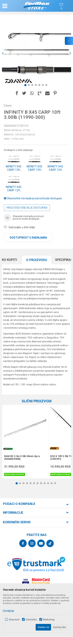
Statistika (31, 619)
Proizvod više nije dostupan (26, 207)
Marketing (49, 619)
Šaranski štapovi (16, 125)
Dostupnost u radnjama (28, 237)
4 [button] (36, 85)
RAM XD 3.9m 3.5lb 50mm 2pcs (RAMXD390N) (22, 457)
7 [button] (47, 85)
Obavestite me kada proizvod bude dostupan (33, 198)
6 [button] (43, 85)
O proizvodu (36, 260)
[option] (36, 53)
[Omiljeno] (61, 8)
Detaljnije (8, 610)
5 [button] (40, 85)
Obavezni (14, 619)
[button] (13, 6)
